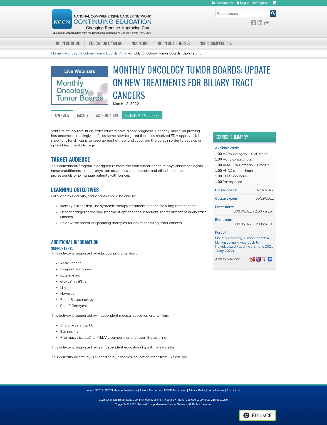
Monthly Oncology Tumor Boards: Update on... (164, 53)
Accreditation (107, 115)
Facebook (253, 22)
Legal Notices (216, 390)
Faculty (83, 115)
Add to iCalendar (264, 259)
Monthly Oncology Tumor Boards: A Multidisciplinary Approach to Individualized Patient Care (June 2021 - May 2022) (244, 244)
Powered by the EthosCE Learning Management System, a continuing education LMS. (257, 415)
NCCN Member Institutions (121, 390)
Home (56, 53)
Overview (62, 115)
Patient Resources (151, 390)
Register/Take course (142, 115)
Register (262, 2)
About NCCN (95, 390)
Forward (266, 22)
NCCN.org (140, 43)
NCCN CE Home (68, 43)
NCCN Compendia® (216, 43)
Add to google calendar (252, 259)
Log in (244, 2)
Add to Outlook (270, 259)
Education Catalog (105, 43)
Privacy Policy (197, 390)
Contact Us (224, 2)
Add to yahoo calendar (258, 259)
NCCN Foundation (175, 390)
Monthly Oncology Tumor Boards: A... (94, 53)
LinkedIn (260, 22)
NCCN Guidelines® (174, 43)
